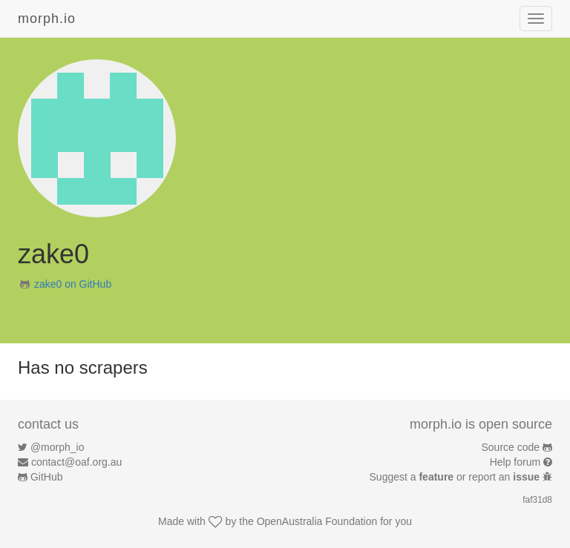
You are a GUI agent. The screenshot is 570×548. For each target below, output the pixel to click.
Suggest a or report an (456, 477)
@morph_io (57, 447)
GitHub (46, 477)
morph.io (47, 18)
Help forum (515, 462)
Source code (511, 447)
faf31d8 (537, 500)
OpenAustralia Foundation (317, 521)
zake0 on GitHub (72, 284)
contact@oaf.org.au (76, 462)
